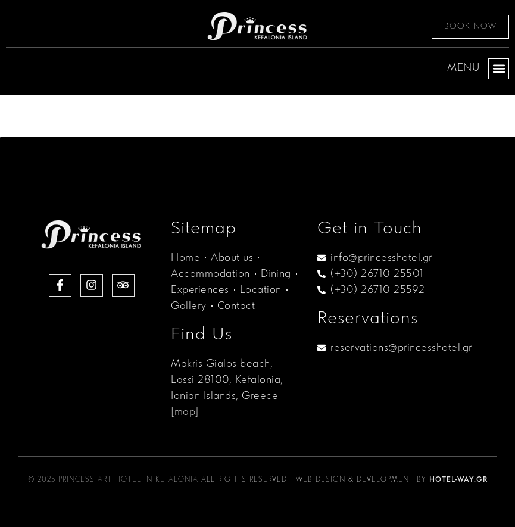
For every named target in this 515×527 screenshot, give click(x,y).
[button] (498, 68)
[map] (185, 412)
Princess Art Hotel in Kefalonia (128, 480)
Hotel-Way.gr (458, 480)
